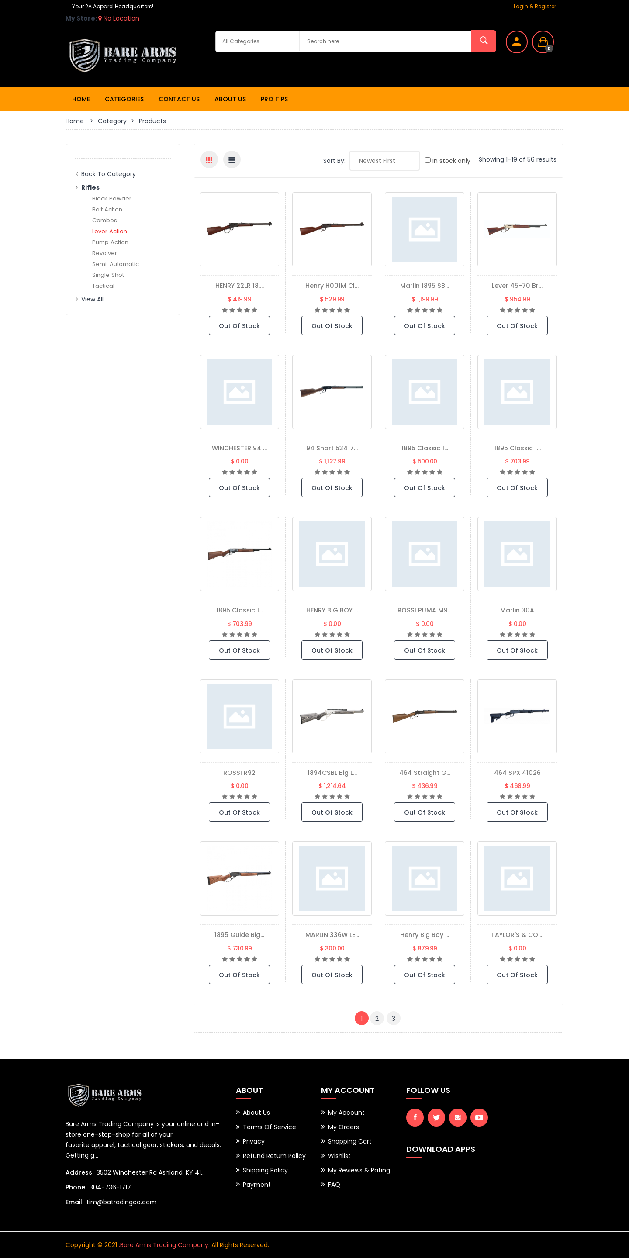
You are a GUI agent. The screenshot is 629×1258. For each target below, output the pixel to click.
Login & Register (535, 6)
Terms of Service (269, 1127)
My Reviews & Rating (359, 1170)
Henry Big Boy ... (424, 934)
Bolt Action (108, 209)
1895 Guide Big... (239, 934)
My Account (346, 1112)
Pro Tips (274, 99)
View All (92, 299)
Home (81, 99)
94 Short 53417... (332, 448)
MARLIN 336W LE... (332, 934)
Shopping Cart (350, 1141)
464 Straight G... (425, 772)
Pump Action (111, 242)
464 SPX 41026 (517, 772)
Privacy (254, 1141)
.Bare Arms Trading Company (163, 1245)
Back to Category (108, 173)
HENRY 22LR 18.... (239, 285)
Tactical (104, 285)
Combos (105, 220)
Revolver (105, 253)
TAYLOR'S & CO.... (517, 934)
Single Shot (109, 274)
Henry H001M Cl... (332, 285)
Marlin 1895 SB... (424, 285)
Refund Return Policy (274, 1155)
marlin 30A (517, 610)
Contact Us (179, 99)
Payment (257, 1184)
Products (152, 121)
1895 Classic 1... (425, 448)
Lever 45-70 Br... (517, 285)
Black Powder (112, 198)
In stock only (447, 160)
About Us (230, 99)
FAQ (334, 1184)
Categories (124, 99)
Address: (79, 1172)
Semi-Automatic (118, 263)
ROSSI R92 (239, 772)
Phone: (76, 1187)
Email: (74, 1202)
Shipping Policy (265, 1170)
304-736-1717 (110, 1187)
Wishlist (339, 1155)
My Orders (343, 1127)
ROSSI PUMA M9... (424, 610)
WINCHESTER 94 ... (240, 448)
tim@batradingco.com (121, 1202)
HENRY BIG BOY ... (332, 610)
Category (112, 121)
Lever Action (111, 231)
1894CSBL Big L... (332, 772)
